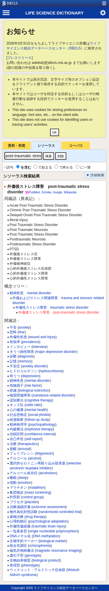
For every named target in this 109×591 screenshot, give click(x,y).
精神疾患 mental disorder (30, 293)
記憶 (13, 361)
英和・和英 (16, 146)
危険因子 (17, 385)
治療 (13, 444)
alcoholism (48, 473)
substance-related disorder (53, 395)
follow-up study (37, 420)
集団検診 (17, 492)
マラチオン (18, 488)
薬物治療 (17, 517)
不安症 (15, 366)
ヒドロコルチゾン (23, 371)
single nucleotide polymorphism (53, 531)
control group (32, 497)
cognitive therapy (39, 400)
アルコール (18, 458)
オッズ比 (17, 405)
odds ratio (33, 405)
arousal (24, 449)
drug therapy (35, 517)
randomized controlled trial (60, 512)
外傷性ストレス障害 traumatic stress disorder (51, 307)
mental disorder (38, 381)
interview (39, 347)
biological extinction (34, 390)
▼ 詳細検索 (95, 175)
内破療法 (17, 429)
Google (57, 192)
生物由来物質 (20, 560)
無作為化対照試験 (23, 512)
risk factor (33, 385)
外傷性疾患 (18, 337)
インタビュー (20, 347)
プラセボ (17, 502)
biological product (46, 560)
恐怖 (13, 332)
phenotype (30, 565)
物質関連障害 (20, 395)
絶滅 (13, 390)
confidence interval (40, 434)
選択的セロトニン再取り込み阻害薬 (37, 463)
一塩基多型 (18, 531)
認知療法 (17, 400)
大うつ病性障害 (22, 352)
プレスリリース (19, 58)
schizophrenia (40, 546)
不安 (13, 327)
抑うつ (15, 376)
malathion (36, 488)
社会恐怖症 (18, 415)
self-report (33, 439)
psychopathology (42, 425)
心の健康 (17, 410)
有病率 (15, 342)
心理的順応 (18, 521)
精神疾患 (17, 381)
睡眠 (13, 478)
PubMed (34, 192)
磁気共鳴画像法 (22, 551)
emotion (25, 483)
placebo (32, 502)
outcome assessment (49, 507)
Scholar (46, 192)
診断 (13, 356)
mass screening (38, 492)
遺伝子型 (17, 555)
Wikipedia (70, 192)
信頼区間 (17, 434)
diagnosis (26, 356)
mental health (36, 410)
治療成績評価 (20, 507)
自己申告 (17, 439)
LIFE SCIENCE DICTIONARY (54, 12)
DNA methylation (46, 536)
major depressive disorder (56, 352)
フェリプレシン (22, 453)
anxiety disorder (34, 366)
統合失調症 (18, 546)
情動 (13, 483)
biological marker (53, 541)
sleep (23, 478)
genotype (33, 555)
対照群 (15, 497)
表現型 (15, 565)
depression (30, 376)
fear (22, 332)
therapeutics (28, 444)
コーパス (76, 146)
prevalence (30, 342)
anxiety (24, 327)
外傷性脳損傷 (20, 526)
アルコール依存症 (23, 473)
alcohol (34, 458)
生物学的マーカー (23, 541)
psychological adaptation (48, 521)
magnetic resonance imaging (58, 551)
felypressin (44, 453)
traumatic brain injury (49, 526)
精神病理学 (18, 425)
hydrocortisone (51, 371)
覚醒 (13, 449)
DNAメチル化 (20, 536)
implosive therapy (39, 429)
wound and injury (42, 337)
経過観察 (17, 420)
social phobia (39, 415)
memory (25, 361)
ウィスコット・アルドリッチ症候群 (37, 570)
